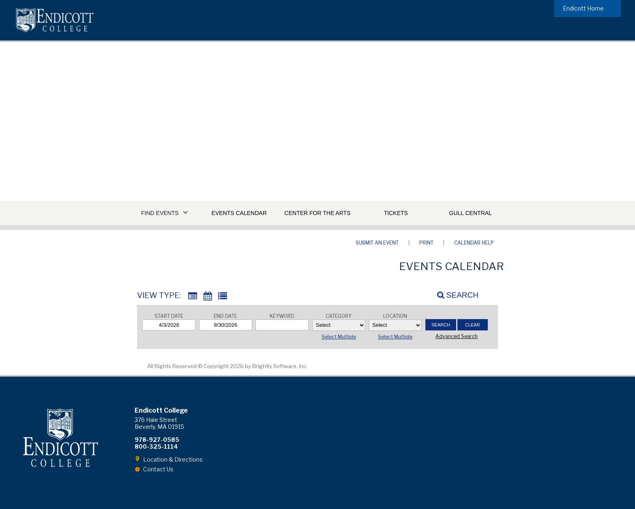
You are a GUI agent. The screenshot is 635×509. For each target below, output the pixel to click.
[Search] (453, 295)
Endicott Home (583, 8)
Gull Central (470, 213)
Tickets (396, 213)
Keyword (282, 316)
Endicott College (54, 20)
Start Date (168, 316)
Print (426, 242)
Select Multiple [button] (339, 337)
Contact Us (158, 469)
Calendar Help (474, 242)
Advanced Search (456, 336)
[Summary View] (192, 296)
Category (339, 316)
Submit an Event (377, 242)
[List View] (222, 296)
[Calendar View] (208, 296)
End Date (225, 316)
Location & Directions (173, 459)
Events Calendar (239, 213)
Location (395, 316)
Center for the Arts (318, 213)
